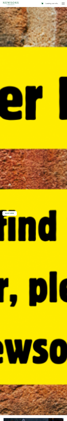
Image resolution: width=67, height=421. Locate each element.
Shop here (9, 213)
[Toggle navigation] (63, 3)
